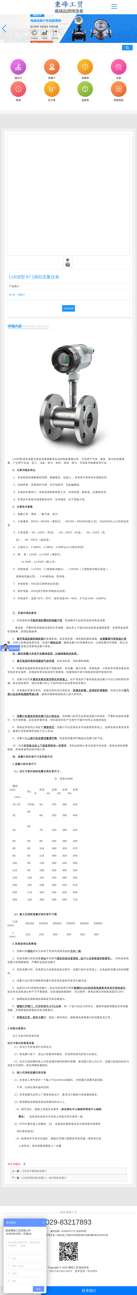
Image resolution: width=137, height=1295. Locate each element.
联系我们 (89, 1290)
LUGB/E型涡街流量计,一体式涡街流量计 (44, 1177)
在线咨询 (68, 308)
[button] (67, 39)
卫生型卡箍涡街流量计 (34, 1171)
